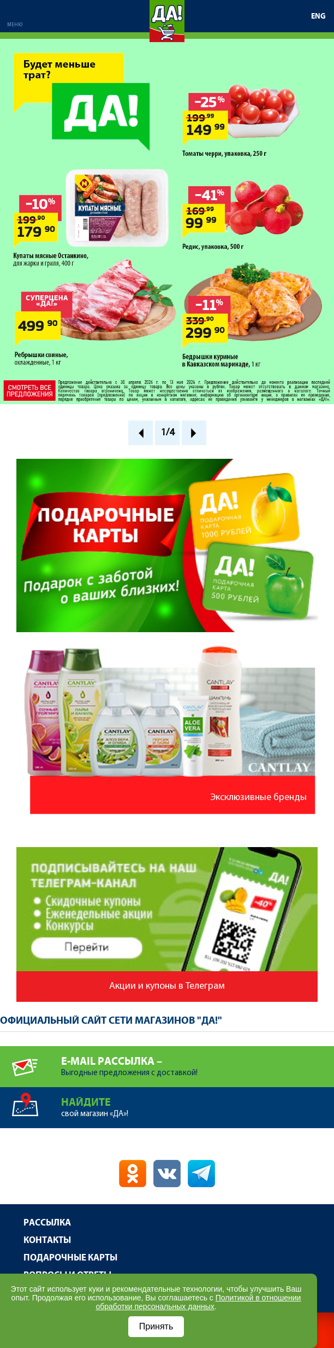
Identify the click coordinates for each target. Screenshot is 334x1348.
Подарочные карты (70, 1258)
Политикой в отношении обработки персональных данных (198, 1302)
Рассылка (47, 1223)
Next (194, 433)
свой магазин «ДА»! (197, 1102)
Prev (140, 433)
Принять (156, 1326)
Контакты (47, 1240)
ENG (318, 16)
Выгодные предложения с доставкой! (197, 1061)
